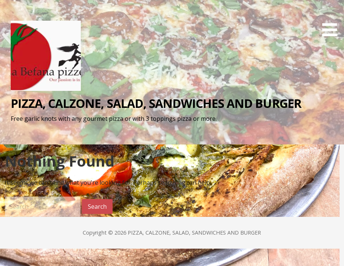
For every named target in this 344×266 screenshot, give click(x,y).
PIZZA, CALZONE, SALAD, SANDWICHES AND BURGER (156, 103)
